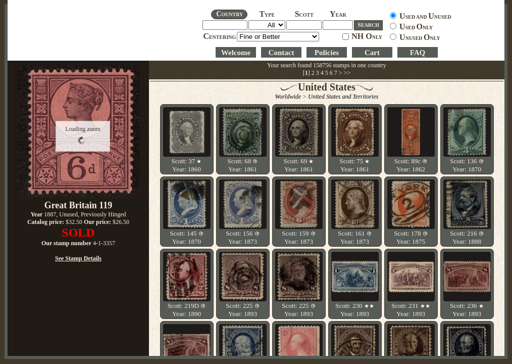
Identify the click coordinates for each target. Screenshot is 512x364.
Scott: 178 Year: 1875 (410, 237)
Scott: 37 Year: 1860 (187, 165)
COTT (304, 15)
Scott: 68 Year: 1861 (243, 165)
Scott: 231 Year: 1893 (410, 309)
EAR (338, 15)
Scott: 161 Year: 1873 (354, 237)
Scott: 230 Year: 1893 (354, 309)
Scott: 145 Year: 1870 (186, 237)
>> (347, 72)
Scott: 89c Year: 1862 (411, 165)
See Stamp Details (78, 258)
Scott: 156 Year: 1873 (242, 237)
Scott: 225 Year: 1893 (242, 309)
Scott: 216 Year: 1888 (466, 237)
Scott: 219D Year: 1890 (187, 309)
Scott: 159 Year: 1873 (298, 237)
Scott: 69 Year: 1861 (299, 165)
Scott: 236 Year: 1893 (466, 309)
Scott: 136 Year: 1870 (466, 165)
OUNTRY (229, 14)
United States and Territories (343, 96)
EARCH (368, 24)
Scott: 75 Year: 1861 (355, 165)
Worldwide (288, 96)
